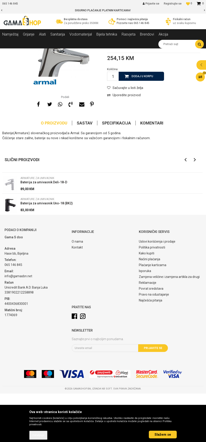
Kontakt (77, 296)
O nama (77, 290)
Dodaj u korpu (142, 124)
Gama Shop (9, 51)
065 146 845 (141, 23)
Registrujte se (172, 3)
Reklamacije (147, 331)
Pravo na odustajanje (154, 343)
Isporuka (145, 319)
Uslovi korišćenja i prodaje (157, 290)
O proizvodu (54, 171)
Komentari (151, 171)
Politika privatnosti (152, 296)
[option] (103, 10)
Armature (59, 51)
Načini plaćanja (149, 307)
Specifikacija (116, 171)
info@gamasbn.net (18, 324)
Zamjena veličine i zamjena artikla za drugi (169, 325)
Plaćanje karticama (152, 313)
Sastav (85, 171)
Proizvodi (27, 51)
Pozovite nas (125, 23)
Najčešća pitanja (150, 349)
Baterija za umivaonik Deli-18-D (43, 230)
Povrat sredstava (151, 337)
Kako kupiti (146, 301)
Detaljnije (38, 435)
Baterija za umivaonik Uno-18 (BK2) (46, 251)
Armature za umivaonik (84, 51)
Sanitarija (43, 51)
